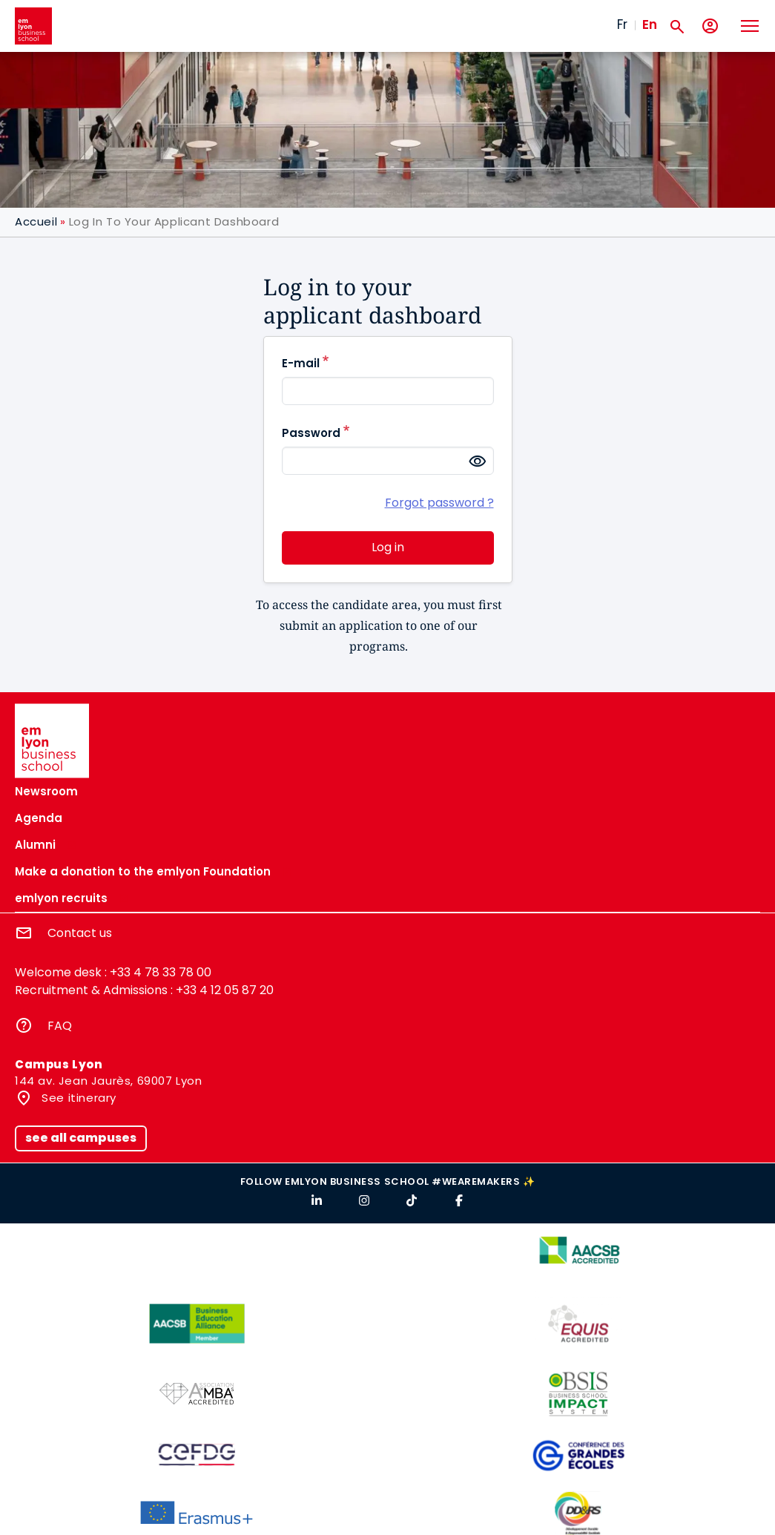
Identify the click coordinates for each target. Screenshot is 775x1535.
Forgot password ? (439, 502)
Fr (622, 24)
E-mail (301, 363)
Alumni (35, 844)
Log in (388, 547)
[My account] (710, 26)
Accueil (36, 221)
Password (311, 433)
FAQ (59, 1025)
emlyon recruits (61, 898)
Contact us (79, 932)
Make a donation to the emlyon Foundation (143, 871)
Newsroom (46, 791)
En (649, 24)
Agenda (38, 818)
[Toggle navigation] (749, 26)
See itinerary (77, 1097)
